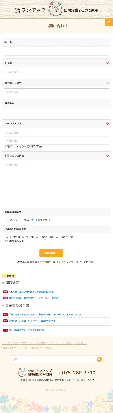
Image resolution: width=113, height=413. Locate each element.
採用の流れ (80, 342)
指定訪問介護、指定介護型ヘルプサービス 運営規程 (34, 297)
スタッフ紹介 (54, 342)
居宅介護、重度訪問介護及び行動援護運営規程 (31, 291)
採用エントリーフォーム (15, 347)
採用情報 (67, 342)
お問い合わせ (36, 347)
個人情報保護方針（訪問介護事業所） (27, 330)
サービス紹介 (27, 342)
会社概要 (41, 342)
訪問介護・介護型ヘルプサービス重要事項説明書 (32, 320)
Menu (109, 23)
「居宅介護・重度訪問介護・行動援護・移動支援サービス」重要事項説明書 (45, 314)
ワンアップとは (10, 342)
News (48, 347)
